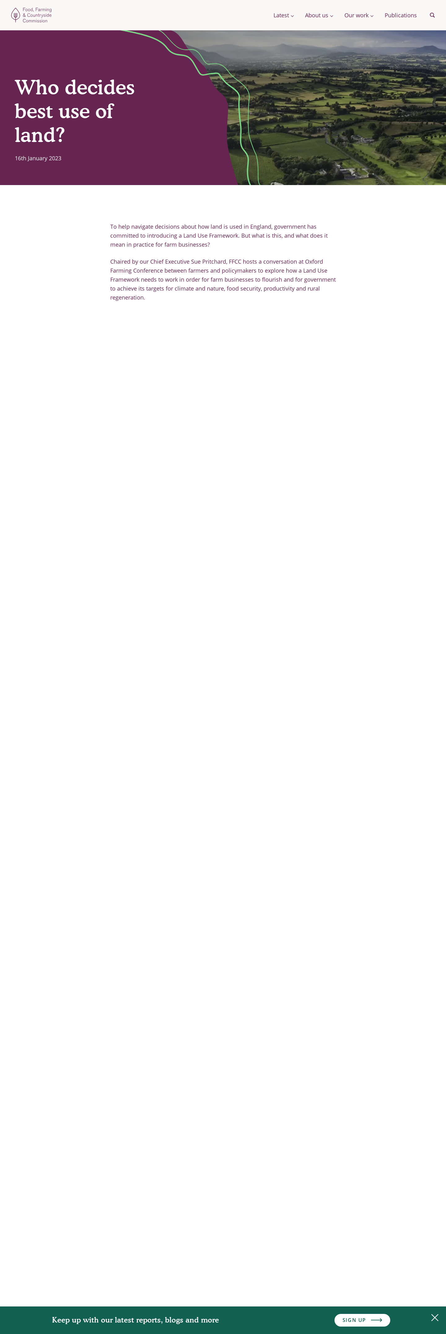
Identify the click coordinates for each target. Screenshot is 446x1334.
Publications (401, 15)
